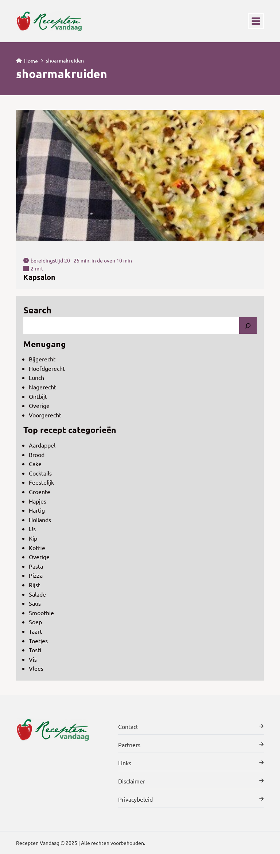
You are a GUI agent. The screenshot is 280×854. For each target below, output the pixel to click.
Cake (35, 463)
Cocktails (40, 473)
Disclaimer (191, 781)
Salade (37, 594)
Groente (39, 491)
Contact (191, 726)
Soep (35, 621)
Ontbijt (38, 396)
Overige (39, 405)
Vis (33, 659)
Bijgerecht (42, 358)
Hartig (37, 510)
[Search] (248, 325)
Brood (36, 454)
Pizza (36, 575)
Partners (191, 744)
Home (27, 60)
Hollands (40, 519)
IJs (32, 528)
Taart (35, 631)
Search (37, 310)
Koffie (37, 547)
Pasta (36, 566)
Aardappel (42, 445)
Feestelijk (41, 482)
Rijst (34, 584)
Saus (35, 603)
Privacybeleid (191, 799)
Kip (33, 538)
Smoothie (41, 612)
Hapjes (37, 501)
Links (191, 762)
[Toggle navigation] (256, 21)
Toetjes (38, 640)
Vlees (36, 668)
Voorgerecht (45, 414)
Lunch (36, 377)
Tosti (35, 649)
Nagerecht (42, 386)
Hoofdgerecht (47, 368)
